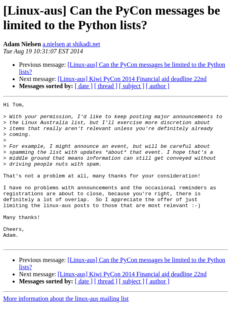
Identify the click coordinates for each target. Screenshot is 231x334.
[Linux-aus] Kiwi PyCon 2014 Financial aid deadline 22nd (132, 78)
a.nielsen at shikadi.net (71, 44)
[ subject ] (131, 86)
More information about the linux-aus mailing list (66, 327)
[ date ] (84, 86)
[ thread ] (105, 86)
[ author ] (158, 86)
